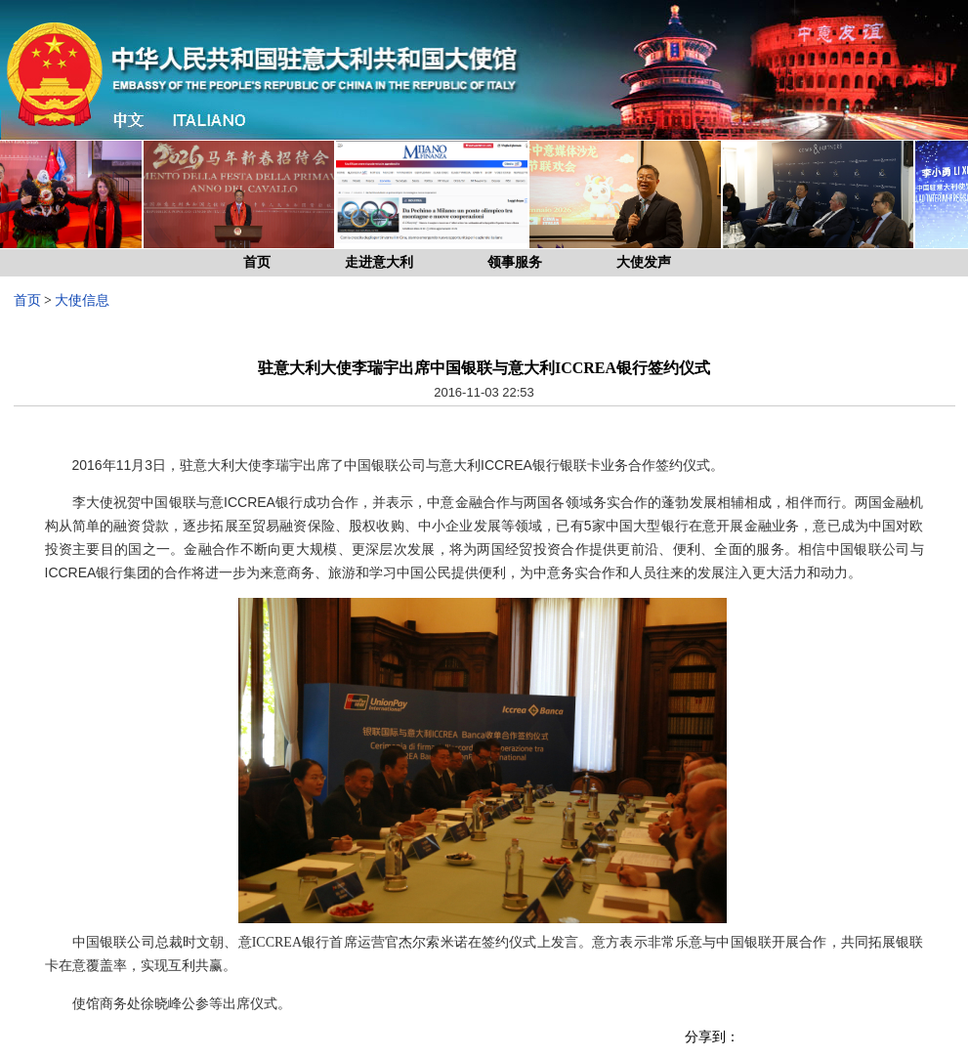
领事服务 (514, 262)
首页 (257, 262)
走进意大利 (379, 262)
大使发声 (643, 262)
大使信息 (82, 300)
